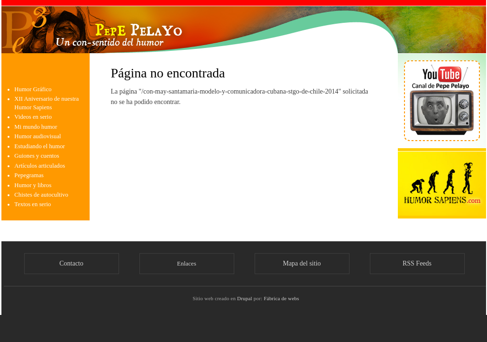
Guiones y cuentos (36, 155)
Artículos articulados (39, 165)
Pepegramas (29, 175)
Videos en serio (33, 117)
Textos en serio (32, 204)
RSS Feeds (417, 263)
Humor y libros (32, 185)
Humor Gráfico (32, 89)
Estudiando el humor (39, 146)
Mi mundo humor (35, 127)
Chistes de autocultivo (41, 194)
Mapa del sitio (302, 263)
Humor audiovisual (37, 136)
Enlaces (186, 263)
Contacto (71, 263)
